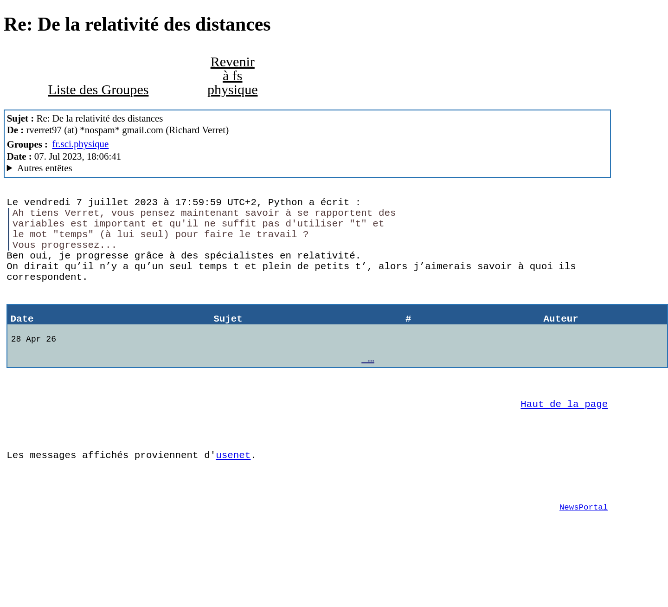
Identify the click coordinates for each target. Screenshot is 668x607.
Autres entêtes (44, 168)
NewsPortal (583, 555)
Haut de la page (564, 438)
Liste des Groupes (98, 89)
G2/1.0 (307, 168)
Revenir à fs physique (232, 75)
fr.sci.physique (80, 143)
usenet (233, 496)
